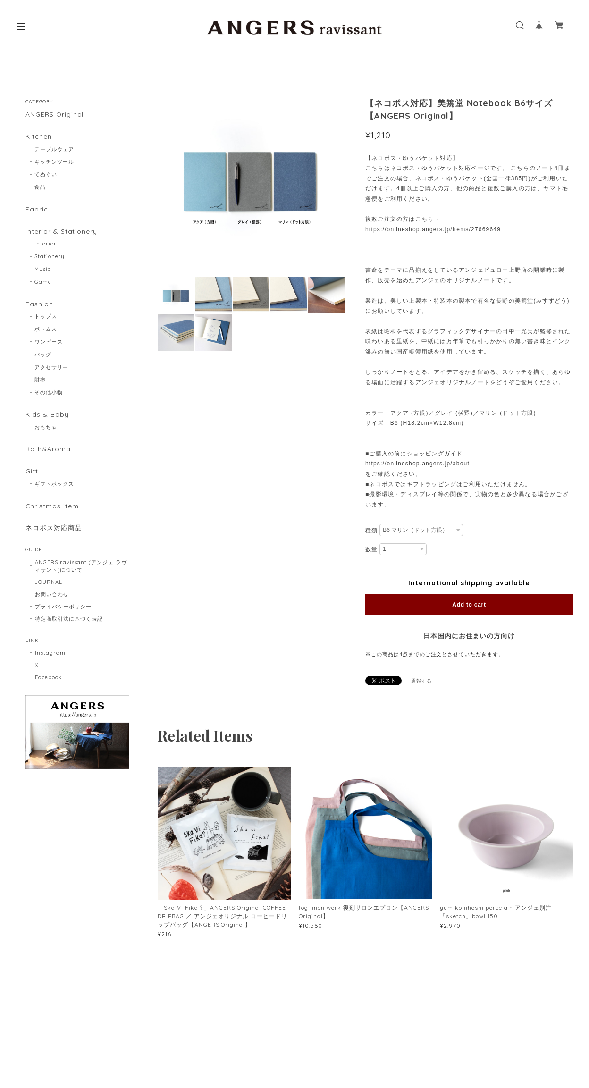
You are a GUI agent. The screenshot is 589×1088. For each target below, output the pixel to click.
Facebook (48, 678)
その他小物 (48, 392)
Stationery (49, 256)
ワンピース (48, 341)
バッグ (42, 354)
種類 (371, 530)
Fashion (39, 304)
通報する (421, 681)
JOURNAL (48, 582)
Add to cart (469, 604)
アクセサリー (51, 367)
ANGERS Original (54, 114)
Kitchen (38, 137)
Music (42, 269)
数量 (371, 549)
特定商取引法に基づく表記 (69, 619)
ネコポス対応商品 (53, 528)
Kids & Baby (47, 415)
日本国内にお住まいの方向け (469, 636)
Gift (31, 472)
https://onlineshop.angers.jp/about (417, 463)
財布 (40, 380)
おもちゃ (45, 427)
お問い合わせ (52, 594)
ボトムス (45, 329)
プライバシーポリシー (63, 607)
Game (42, 281)
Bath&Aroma (48, 450)
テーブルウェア (54, 149)
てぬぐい (45, 174)
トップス (45, 316)
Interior (45, 244)
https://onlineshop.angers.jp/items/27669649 (433, 229)
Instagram (50, 653)
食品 (40, 187)
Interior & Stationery (61, 232)
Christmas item (52, 506)
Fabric (36, 209)
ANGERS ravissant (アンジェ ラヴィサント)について (81, 566)
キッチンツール (54, 162)
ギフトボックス (54, 484)
